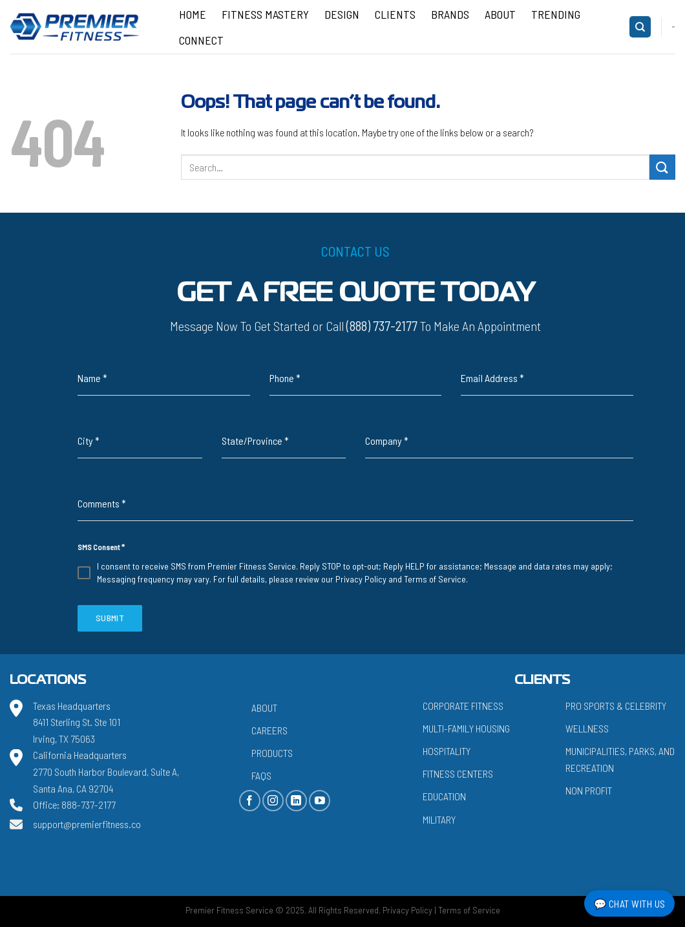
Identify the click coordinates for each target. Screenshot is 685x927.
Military (439, 819)
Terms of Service (435, 578)
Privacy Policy (360, 578)
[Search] (640, 26)
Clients (395, 14)
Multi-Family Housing (466, 728)
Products (272, 753)
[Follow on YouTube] (319, 800)
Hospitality (446, 751)
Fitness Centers (458, 773)
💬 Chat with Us (630, 903)
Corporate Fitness (463, 705)
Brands (450, 14)
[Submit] (662, 167)
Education (444, 796)
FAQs (261, 775)
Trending (555, 14)
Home (192, 14)
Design (341, 14)
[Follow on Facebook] (249, 800)
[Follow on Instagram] (273, 800)
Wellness (587, 728)
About (500, 14)
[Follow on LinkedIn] (296, 800)
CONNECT (201, 40)
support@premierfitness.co (87, 824)
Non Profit (588, 790)
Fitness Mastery (265, 14)
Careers (269, 730)
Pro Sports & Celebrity (615, 705)
